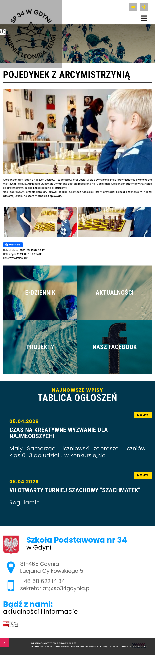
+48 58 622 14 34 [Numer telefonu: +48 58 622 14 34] (42, 581)
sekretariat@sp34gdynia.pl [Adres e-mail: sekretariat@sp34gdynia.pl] (55, 588)
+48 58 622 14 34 (144, 7)
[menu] (144, 18)
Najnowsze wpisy (77, 395)
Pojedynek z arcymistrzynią (66, 75)
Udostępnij (12, 244)
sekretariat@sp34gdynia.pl (133, 7)
